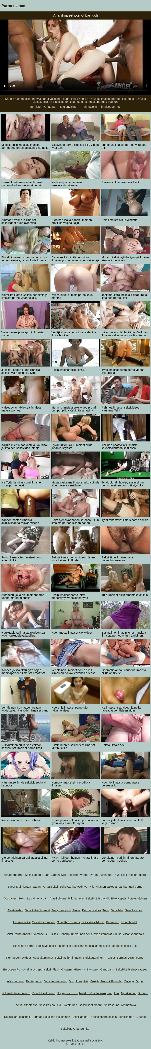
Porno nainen (13, 6)
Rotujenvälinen (68, 106)
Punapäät (49, 106)
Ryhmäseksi (89, 106)
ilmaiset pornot (110, 106)
